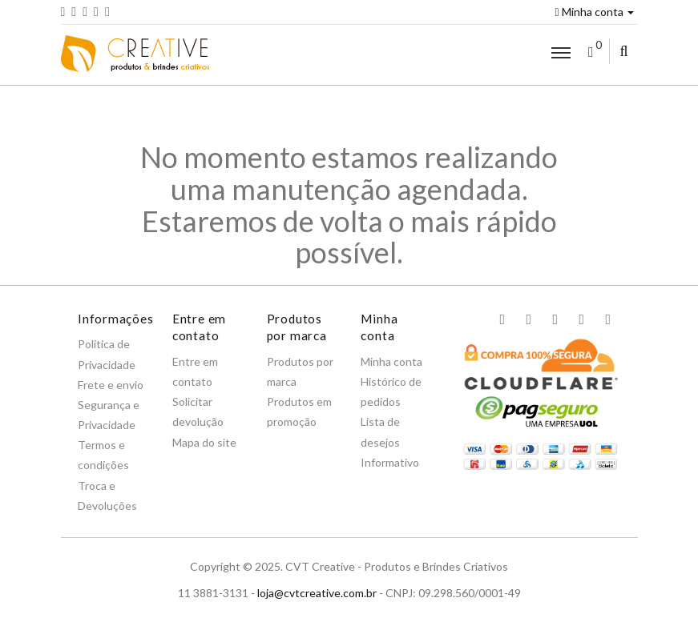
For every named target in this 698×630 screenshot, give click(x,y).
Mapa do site (204, 442)
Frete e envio (110, 384)
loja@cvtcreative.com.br (317, 593)
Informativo (390, 462)
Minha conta (594, 11)
